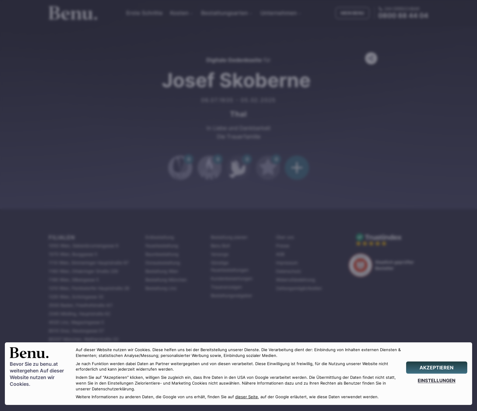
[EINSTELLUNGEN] (436, 380)
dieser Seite (246, 397)
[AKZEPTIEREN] (436, 367)
